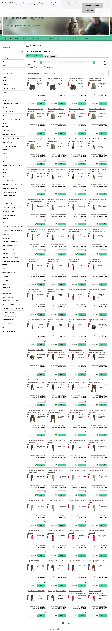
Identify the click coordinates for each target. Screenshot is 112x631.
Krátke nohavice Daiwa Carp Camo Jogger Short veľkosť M (35, 81)
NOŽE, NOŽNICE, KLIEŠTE (10, 261)
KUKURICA (5, 100)
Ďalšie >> (69, 623)
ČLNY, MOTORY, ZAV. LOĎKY (11, 272)
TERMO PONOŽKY (8, 324)
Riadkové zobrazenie (50, 56)
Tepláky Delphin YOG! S (76, 561)
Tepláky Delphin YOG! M (55, 561)
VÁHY (4, 223)
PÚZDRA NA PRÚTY (8, 196)
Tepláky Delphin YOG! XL (97, 561)
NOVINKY (5, 65)
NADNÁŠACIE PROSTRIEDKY (11, 119)
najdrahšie (54, 73)
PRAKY (4, 269)
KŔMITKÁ (5, 173)
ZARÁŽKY (5, 150)
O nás (25, 38)
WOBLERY (5, 127)
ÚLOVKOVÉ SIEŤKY (8, 211)
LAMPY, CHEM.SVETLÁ (9, 192)
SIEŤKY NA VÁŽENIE (8, 215)
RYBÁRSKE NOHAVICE (9, 316)
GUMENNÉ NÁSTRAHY (9, 134)
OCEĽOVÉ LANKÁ (7, 142)
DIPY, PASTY (6, 123)
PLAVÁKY (5, 169)
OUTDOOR (5, 327)
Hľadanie (6, 47)
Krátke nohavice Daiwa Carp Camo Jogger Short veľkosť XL (56, 81)
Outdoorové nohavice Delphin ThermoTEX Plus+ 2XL (56, 352)
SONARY (5, 276)
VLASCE (5, 154)
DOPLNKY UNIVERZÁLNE (10, 257)
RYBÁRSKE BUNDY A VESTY (11, 305)
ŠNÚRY (4, 157)
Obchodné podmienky (56, 38)
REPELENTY (6, 288)
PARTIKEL (5, 115)
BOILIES (5, 92)
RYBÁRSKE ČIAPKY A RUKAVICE (12, 308)
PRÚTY (4, 81)
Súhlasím (88, 11)
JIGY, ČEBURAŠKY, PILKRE (10, 138)
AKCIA (4, 69)
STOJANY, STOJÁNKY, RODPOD (12, 230)
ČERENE (5, 219)
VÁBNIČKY (5, 280)
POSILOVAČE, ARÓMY (9, 88)
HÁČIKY (4, 161)
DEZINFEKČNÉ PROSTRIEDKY (11, 165)
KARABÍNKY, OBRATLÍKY (10, 146)
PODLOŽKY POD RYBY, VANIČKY (12, 226)
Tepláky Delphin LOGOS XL (56, 500)
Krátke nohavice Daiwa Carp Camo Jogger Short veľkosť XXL (76, 81)
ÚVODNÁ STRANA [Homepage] (11, 38)
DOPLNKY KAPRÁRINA (9, 246)
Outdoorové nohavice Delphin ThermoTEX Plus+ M (36, 382)
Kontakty (85, 38)
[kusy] (41, 100)
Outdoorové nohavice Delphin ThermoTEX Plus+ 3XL (77, 352)
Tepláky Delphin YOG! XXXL (57, 591)
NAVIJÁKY (5, 77)
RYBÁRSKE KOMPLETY (9, 312)
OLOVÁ (4, 177)
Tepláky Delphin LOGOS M (97, 470)
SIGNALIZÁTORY (7, 234)
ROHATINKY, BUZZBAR (9, 242)
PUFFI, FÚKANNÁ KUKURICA (11, 104)
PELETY (4, 96)
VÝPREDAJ (5, 62)
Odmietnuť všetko (92, 5)
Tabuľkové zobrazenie (34, 56)
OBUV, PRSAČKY (7, 297)
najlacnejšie (44, 73)
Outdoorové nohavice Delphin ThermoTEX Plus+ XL (77, 382)
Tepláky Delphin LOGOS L (77, 470)
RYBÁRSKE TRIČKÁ (8, 320)
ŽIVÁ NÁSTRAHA (7, 111)
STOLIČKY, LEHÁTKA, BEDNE (11, 180)
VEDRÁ (4, 265)
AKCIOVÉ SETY (7, 73)
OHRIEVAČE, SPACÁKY (9, 188)
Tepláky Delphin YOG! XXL (36, 591)
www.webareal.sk (23, 629)
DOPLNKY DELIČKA (8, 253)
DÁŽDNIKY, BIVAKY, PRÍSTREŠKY (12, 184)
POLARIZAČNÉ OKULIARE (10, 301)
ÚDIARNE (5, 284)
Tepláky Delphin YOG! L (35, 561)
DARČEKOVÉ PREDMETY (10, 331)
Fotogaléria (73, 38)
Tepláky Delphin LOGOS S (36, 500)
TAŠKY (4, 200)
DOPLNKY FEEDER (8, 249)
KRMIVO (5, 85)
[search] (22, 52)
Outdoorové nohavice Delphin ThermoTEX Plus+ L (97, 352)
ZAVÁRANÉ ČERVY (8, 108)
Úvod (27, 46)
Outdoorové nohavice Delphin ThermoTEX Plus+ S (56, 382)
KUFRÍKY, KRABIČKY (8, 203)
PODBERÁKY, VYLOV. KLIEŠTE (12, 207)
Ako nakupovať (38, 38)
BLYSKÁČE (5, 131)
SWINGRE (5, 238)
